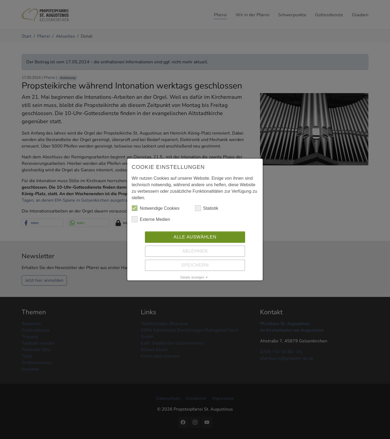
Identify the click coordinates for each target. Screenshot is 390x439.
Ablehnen (195, 251)
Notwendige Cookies (156, 208)
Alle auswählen (195, 237)
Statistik (206, 208)
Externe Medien (151, 219)
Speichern (195, 265)
